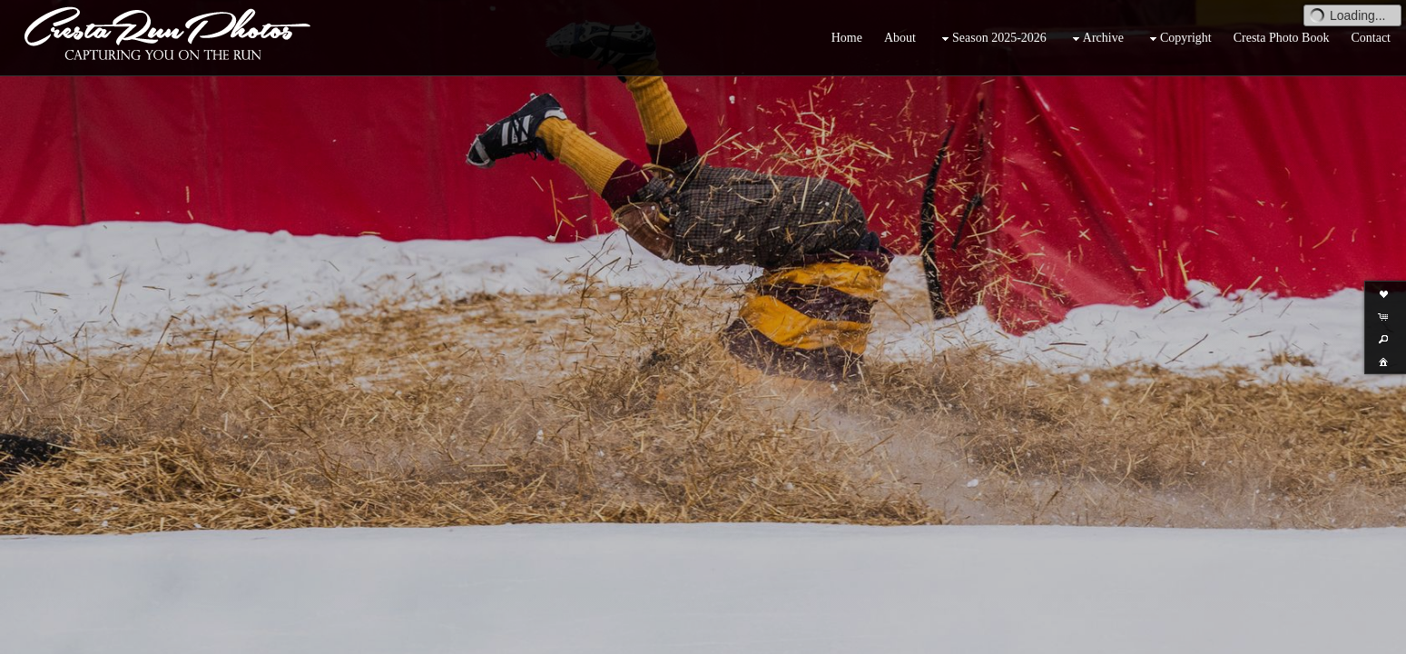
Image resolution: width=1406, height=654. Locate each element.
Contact (1371, 38)
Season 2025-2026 (992, 38)
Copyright (1178, 38)
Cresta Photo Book (1282, 38)
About (900, 38)
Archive (1096, 38)
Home (846, 38)
